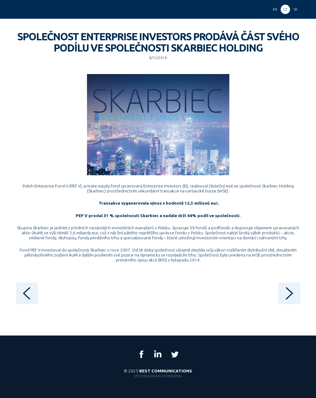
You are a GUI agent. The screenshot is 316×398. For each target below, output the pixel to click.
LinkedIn (158, 354)
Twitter (174, 354)
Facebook (141, 354)
